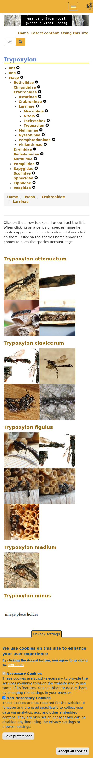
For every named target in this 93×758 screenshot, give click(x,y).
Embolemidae (27, 154)
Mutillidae (24, 159)
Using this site (74, 33)
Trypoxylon (34, 125)
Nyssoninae (30, 135)
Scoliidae (23, 173)
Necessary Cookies (24, 684)
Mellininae (29, 130)
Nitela (30, 116)
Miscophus (34, 111)
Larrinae (27, 106)
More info (16, 675)
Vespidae (23, 188)
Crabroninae (31, 102)
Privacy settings (46, 644)
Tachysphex (35, 121)
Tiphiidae (23, 183)
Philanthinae (31, 145)
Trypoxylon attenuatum (35, 259)
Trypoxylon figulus (28, 427)
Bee (13, 73)
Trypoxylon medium (30, 547)
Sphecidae (24, 178)
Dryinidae (23, 149)
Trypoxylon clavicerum (34, 343)
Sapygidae (24, 169)
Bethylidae (24, 82)
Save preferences (18, 746)
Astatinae (28, 97)
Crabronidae (26, 92)
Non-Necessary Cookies (28, 708)
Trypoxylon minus (27, 595)
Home (23, 33)
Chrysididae (25, 87)
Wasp (14, 78)
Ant (12, 68)
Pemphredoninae (35, 140)
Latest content (45, 33)
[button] (10, 20)
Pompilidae (25, 164)
